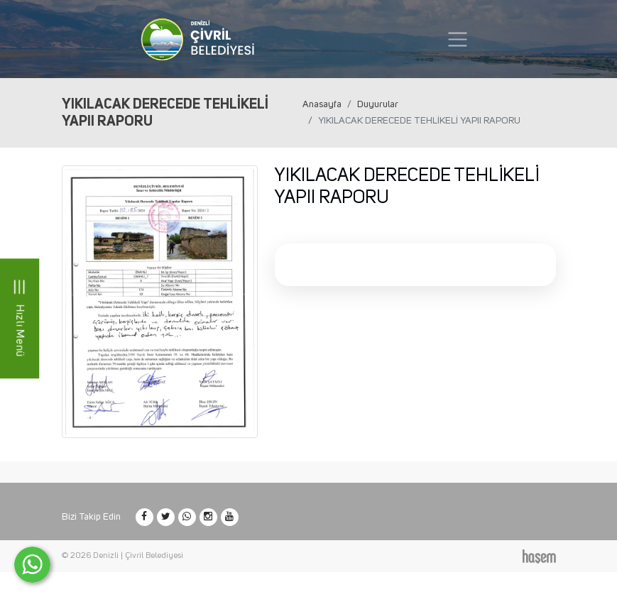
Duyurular (377, 104)
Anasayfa (322, 104)
